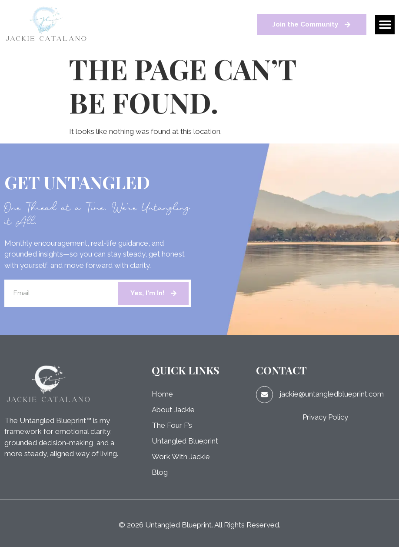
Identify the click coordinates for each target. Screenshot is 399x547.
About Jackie (173, 409)
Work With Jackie (181, 456)
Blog (160, 472)
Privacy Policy (325, 417)
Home (162, 394)
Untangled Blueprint (185, 441)
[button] (385, 24)
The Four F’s (172, 425)
